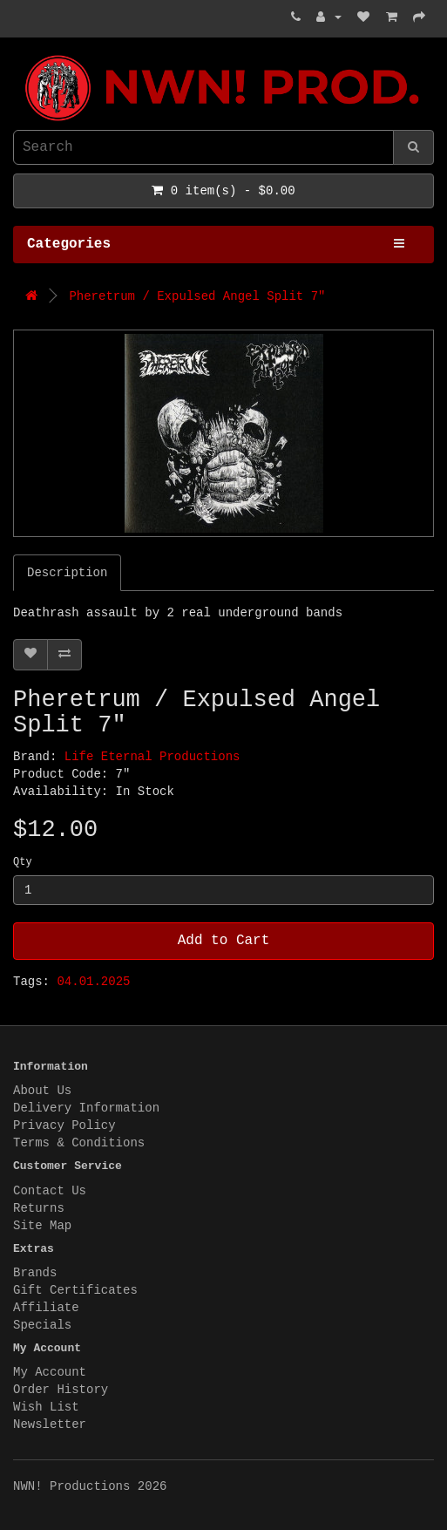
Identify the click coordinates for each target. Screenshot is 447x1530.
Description (67, 573)
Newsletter (49, 1424)
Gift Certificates (75, 1290)
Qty (22, 862)
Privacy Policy (64, 1125)
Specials (42, 1325)
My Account (49, 1372)
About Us (42, 1091)
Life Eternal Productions (152, 757)
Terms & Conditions (79, 1143)
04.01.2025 (93, 982)
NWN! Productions (17, 55)
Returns (38, 1208)
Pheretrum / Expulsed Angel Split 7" (197, 296)
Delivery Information (86, 1108)
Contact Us (49, 1191)
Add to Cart (224, 941)
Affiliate (46, 1308)
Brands (35, 1273)
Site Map (42, 1226)
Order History (60, 1390)
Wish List (46, 1407)
